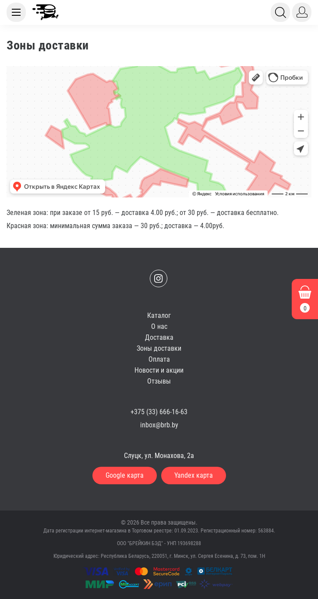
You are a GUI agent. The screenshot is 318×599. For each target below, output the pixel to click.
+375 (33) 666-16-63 (159, 412)
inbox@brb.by (159, 425)
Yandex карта (193, 475)
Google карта (125, 475)
